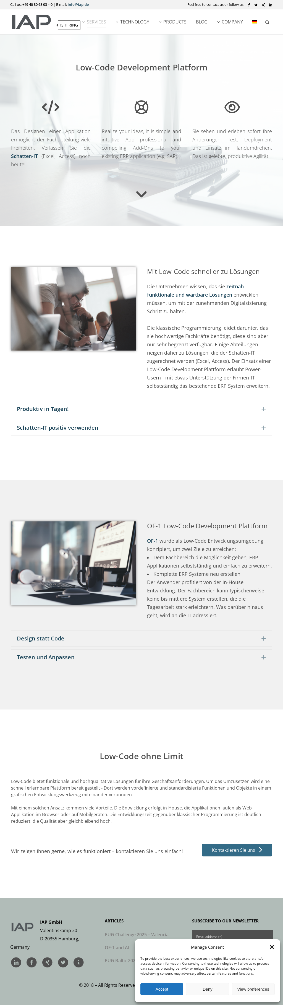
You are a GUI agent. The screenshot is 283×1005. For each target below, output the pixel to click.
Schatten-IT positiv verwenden (57, 427)
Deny (207, 989)
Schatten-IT (24, 156)
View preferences (253, 989)
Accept (162, 989)
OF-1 (152, 540)
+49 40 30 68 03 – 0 (37, 4)
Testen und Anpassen (46, 657)
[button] (272, 947)
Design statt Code (40, 638)
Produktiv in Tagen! (43, 409)
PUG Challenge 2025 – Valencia (137, 935)
